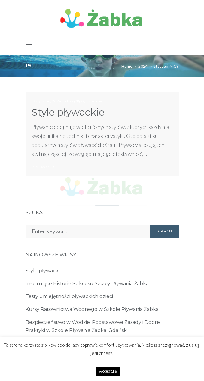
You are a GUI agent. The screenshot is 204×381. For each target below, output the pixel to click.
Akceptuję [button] (108, 371)
